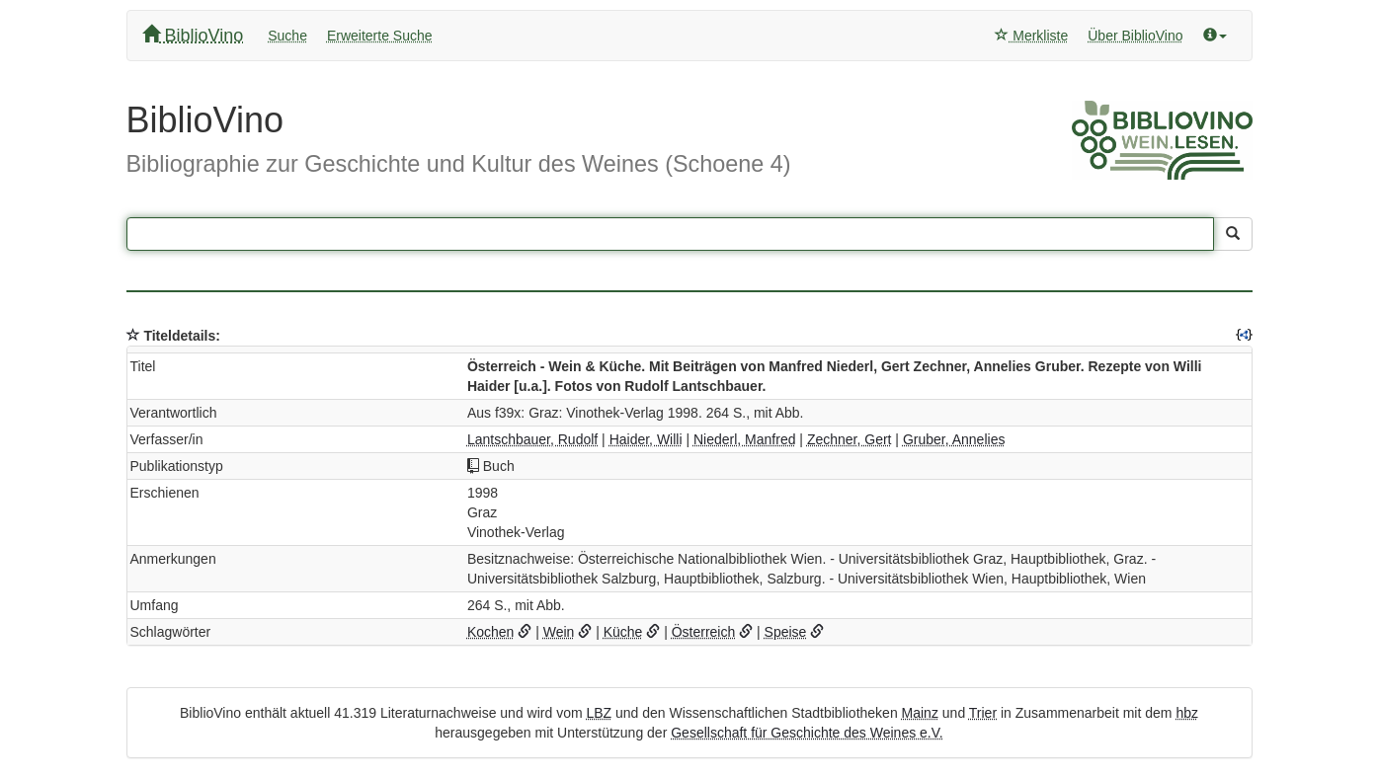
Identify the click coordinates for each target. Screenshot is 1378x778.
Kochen (490, 632)
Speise (786, 632)
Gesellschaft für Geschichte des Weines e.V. (806, 732)
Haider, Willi (646, 439)
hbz (1186, 713)
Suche (287, 35)
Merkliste (1031, 35)
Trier (983, 713)
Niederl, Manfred (744, 439)
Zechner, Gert (849, 439)
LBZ (598, 713)
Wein (559, 632)
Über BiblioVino (1135, 35)
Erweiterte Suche (380, 35)
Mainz (920, 713)
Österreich (704, 632)
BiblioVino (193, 35)
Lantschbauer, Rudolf (532, 439)
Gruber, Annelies (954, 439)
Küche (623, 632)
